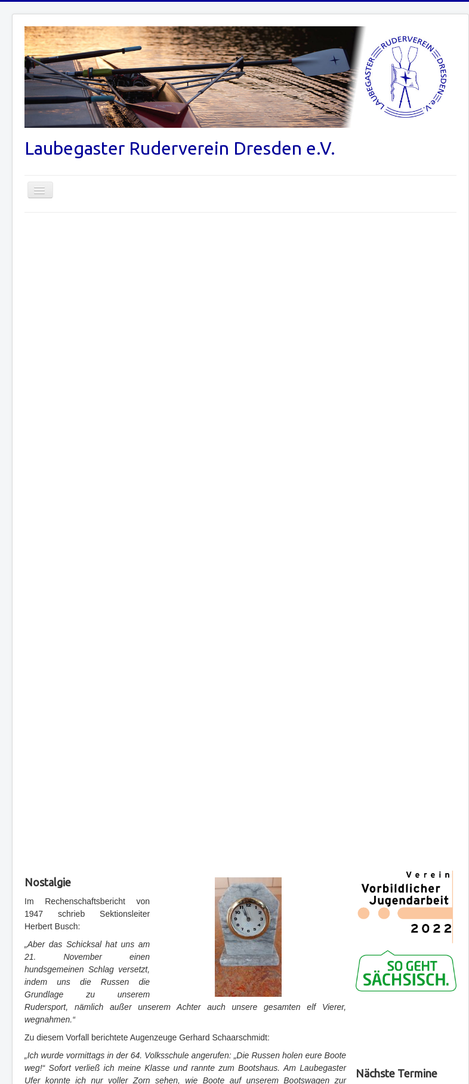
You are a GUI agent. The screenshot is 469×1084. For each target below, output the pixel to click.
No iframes (406, 1027)
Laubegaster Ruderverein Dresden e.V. (179, 148)
